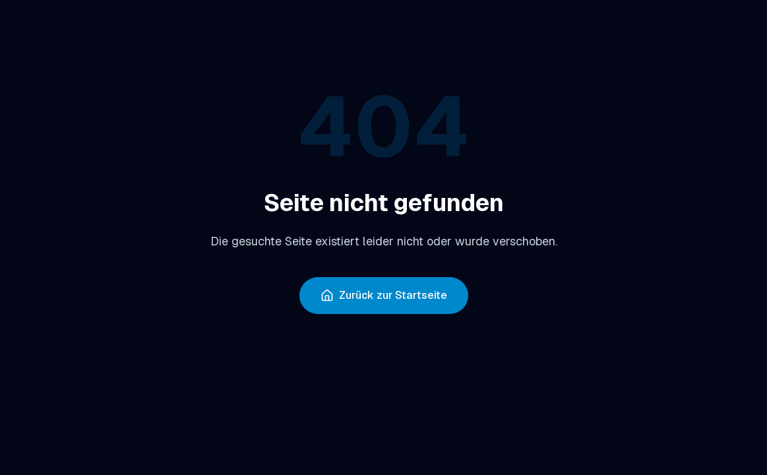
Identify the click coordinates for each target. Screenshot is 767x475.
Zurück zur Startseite (384, 295)
